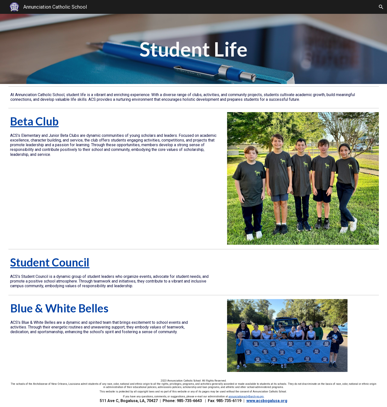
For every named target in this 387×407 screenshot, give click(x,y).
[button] (381, 7)
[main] (193, 49)
